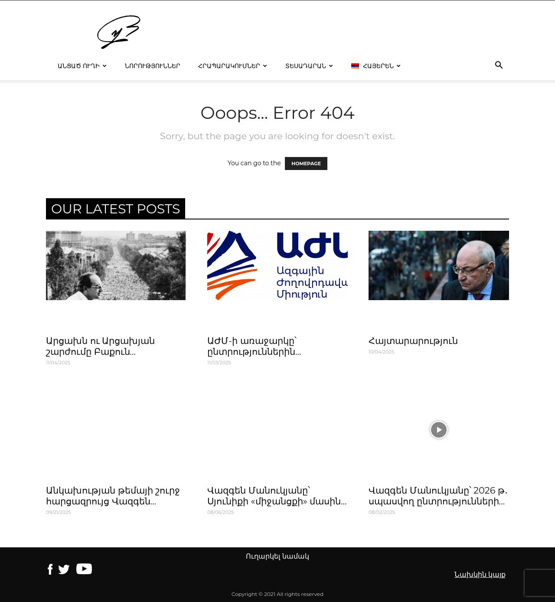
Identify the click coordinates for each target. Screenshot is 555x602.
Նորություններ (152, 66)
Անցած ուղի (82, 66)
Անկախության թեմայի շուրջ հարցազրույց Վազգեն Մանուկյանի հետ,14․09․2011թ (113, 501)
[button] (498, 66)
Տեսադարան (309, 66)
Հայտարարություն (413, 340)
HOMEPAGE (306, 163)
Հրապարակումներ (232, 66)
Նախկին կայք (480, 574)
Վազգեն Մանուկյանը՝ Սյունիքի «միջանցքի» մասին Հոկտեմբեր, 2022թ (274, 501)
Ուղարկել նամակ (277, 556)
